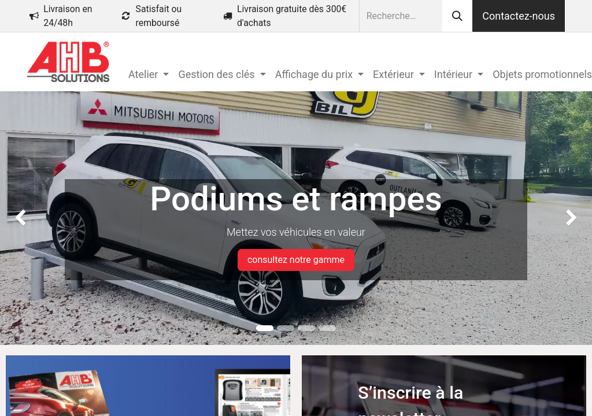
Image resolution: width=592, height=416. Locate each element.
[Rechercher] (457, 16)
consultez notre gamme (296, 259)
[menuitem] (148, 74)
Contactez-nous (518, 16)
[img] (23, 218)
